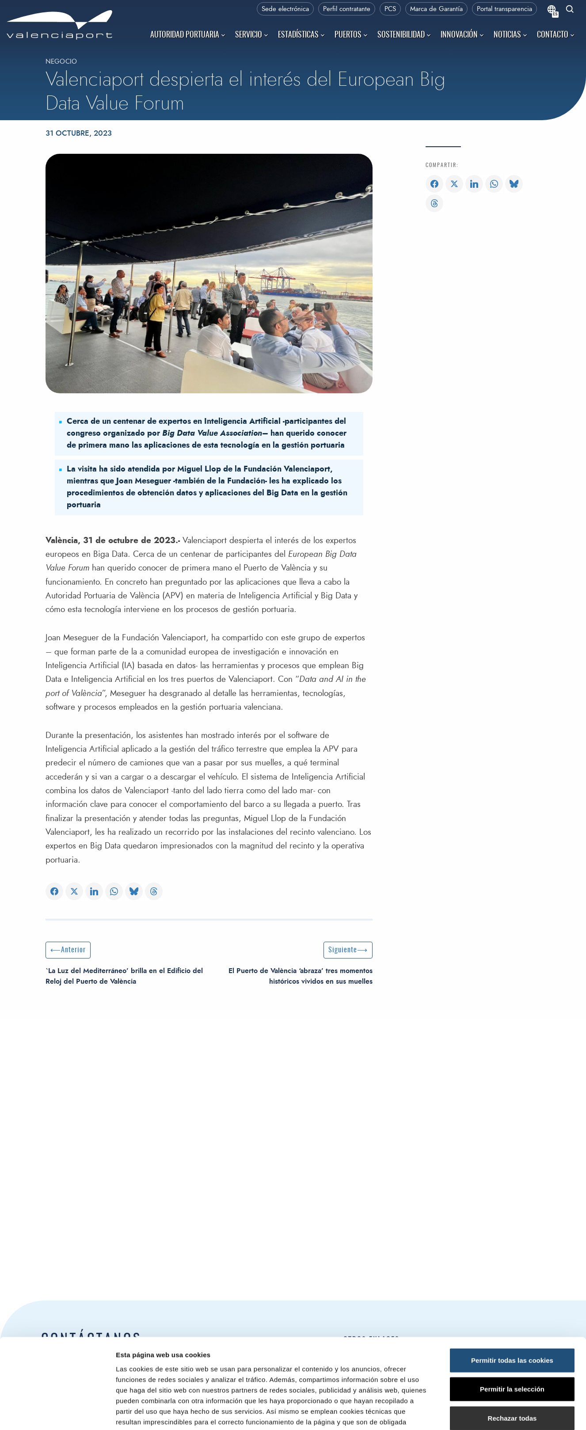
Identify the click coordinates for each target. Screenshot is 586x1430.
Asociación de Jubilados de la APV (392, 1424)
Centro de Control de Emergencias (148, 1416)
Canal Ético (359, 1410)
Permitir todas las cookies (512, 1101)
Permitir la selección (512, 1130)
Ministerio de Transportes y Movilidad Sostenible (412, 1357)
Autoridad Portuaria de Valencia (147, 1382)
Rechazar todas (512, 1159)
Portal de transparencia (375, 1397)
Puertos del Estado (369, 1370)
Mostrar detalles (475, 1209)
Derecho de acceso (370, 1384)
